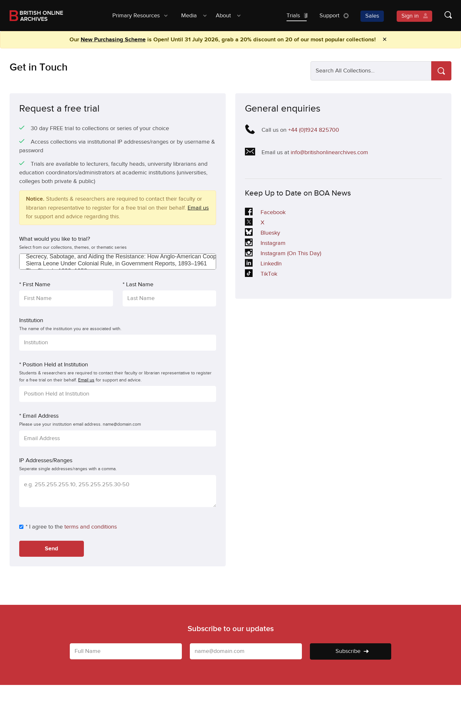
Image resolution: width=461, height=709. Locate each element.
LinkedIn (263, 264)
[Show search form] (441, 15)
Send (51, 548)
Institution (31, 320)
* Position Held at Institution (53, 364)
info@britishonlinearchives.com (329, 152)
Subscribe (352, 651)
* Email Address (39, 416)
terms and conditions (90, 526)
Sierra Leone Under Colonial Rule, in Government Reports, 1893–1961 (118, 264)
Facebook (265, 213)
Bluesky (262, 233)
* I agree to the (41, 526)
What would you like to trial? (54, 239)
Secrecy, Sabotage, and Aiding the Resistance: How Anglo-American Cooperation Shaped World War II (118, 257)
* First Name (34, 284)
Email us (198, 207)
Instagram (265, 243)
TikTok (262, 274)
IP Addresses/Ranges (45, 460)
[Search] (441, 70)
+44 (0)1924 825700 (313, 130)
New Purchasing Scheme (113, 39)
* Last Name (138, 284)
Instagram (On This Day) (283, 254)
